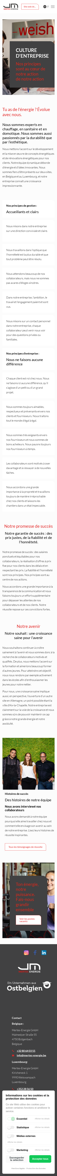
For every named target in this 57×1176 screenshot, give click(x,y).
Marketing (22, 1150)
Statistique (23, 1127)
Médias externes (26, 1136)
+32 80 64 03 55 (26, 1050)
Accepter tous (40, 1159)
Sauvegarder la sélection (16, 1158)
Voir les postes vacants (27, 920)
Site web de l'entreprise (31, 6)
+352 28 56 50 (25, 1089)
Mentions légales (18, 1168)
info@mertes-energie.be (31, 1055)
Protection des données (36, 1168)
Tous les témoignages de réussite (25, 846)
